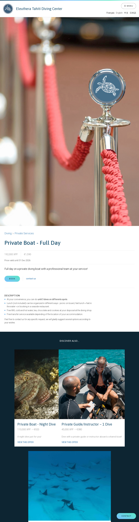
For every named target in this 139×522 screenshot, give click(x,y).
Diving (8, 233)
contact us (31, 278)
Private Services (24, 233)
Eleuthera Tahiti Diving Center (32, 9)
